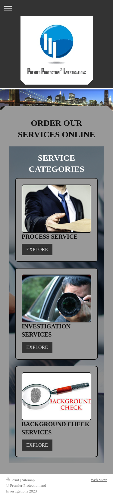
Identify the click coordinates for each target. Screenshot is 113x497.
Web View (99, 479)
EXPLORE (37, 249)
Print (12, 480)
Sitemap (28, 480)
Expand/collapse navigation (56, 8)
